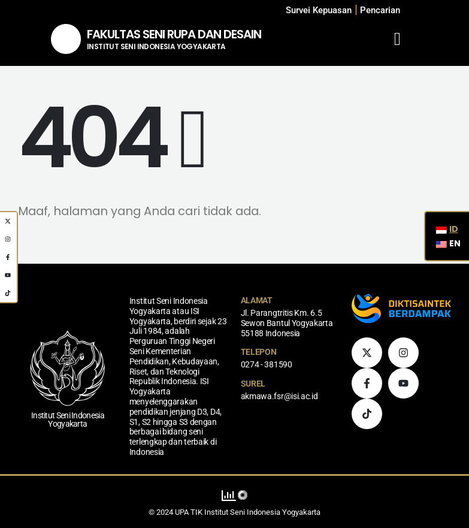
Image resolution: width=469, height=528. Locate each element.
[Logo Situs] (66, 39)
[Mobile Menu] (397, 39)
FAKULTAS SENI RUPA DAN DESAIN (174, 34)
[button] (380, 10)
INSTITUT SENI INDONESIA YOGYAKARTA (156, 46)
